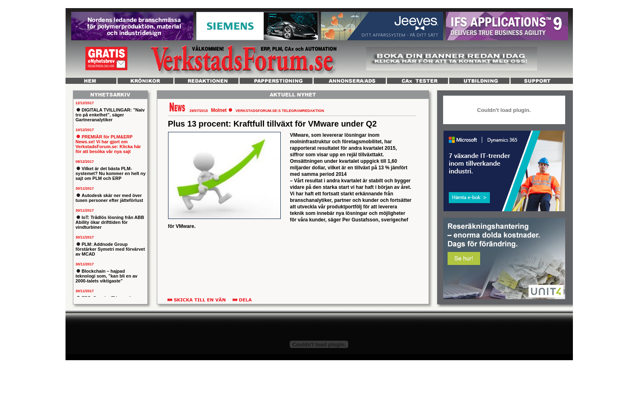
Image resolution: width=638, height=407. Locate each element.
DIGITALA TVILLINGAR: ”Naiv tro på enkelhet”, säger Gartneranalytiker (110, 114)
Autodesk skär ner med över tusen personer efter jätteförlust (109, 198)
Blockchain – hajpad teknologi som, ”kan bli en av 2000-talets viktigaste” (107, 276)
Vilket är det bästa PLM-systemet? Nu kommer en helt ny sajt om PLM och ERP (111, 173)
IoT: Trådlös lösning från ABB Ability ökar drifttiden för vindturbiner (110, 222)
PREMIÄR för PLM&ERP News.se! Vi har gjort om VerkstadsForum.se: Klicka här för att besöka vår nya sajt (108, 144)
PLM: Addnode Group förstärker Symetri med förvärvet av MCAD (110, 249)
